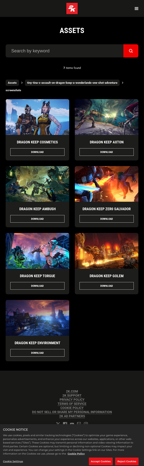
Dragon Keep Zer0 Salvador (106, 209)
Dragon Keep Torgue (37, 276)
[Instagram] (86, 424)
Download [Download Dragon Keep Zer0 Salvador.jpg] (106, 218)
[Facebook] (65, 424)
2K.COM (72, 391)
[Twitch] (79, 424)
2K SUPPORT (72, 395)
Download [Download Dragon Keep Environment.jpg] (37, 352)
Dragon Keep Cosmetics (37, 142)
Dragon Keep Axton (107, 142)
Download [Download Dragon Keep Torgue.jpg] (37, 285)
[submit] (130, 50)
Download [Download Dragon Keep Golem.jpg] (106, 285)
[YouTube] (72, 424)
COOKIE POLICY (72, 408)
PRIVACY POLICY (72, 399)
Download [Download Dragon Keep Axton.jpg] (106, 152)
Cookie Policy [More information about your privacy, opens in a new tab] (76, 455)
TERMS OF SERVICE (72, 404)
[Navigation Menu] (136, 8)
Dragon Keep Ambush (37, 209)
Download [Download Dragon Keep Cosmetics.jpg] (37, 152)
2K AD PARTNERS (72, 416)
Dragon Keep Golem (107, 276)
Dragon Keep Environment (37, 343)
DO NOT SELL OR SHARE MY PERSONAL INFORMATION (72, 412)
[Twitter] (58, 424)
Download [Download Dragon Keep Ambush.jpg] (37, 218)
